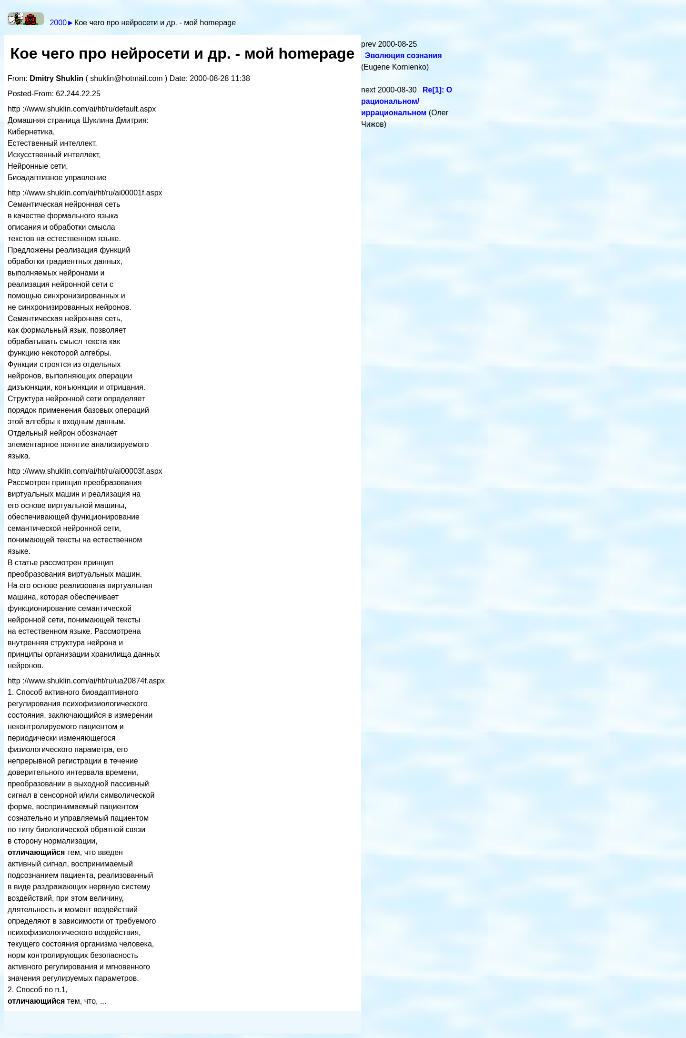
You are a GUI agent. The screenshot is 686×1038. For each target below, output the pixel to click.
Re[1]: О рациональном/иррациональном (406, 101)
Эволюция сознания (403, 55)
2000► (62, 23)
